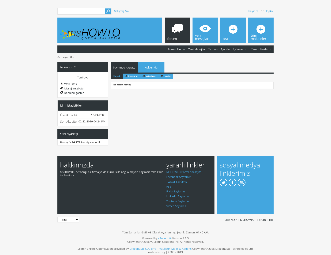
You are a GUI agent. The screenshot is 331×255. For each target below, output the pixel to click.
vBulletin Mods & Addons (175, 249)
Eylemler (238, 49)
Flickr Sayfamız (175, 191)
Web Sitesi (68, 84)
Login (269, 11)
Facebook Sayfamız (178, 177)
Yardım (213, 49)
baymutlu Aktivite (124, 67)
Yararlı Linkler (260, 49)
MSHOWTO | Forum (253, 220)
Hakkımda (151, 67)
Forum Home (176, 49)
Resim (167, 76)
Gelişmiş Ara (121, 11)
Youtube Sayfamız (177, 201)
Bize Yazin (230, 220)
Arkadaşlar (151, 76)
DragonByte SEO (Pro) (143, 249)
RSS (168, 186)
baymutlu (133, 76)
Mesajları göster (72, 88)
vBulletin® (164, 238)
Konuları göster (72, 93)
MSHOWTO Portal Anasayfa (183, 172)
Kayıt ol (253, 11)
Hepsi (116, 76)
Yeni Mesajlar (196, 49)
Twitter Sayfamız (176, 182)
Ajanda (225, 49)
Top (271, 220)
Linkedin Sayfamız (177, 196)
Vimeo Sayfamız (176, 206)
